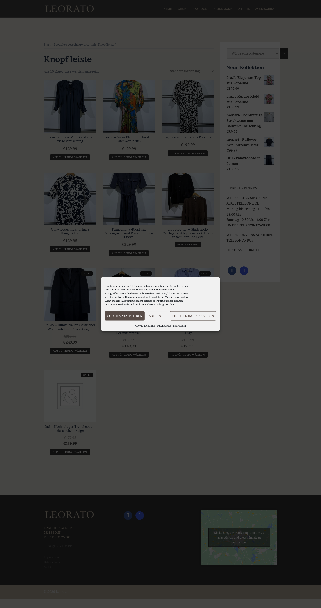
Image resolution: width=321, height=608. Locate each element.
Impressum (179, 325)
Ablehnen (157, 316)
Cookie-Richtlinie (145, 325)
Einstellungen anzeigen (193, 316)
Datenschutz (164, 325)
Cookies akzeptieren (124, 316)
